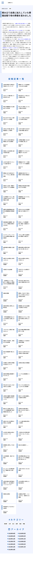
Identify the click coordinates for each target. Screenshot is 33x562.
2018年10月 (11, 558)
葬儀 (25, 531)
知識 (21, 531)
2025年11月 (23, 546)
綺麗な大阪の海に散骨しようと (22, 23)
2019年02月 (11, 552)
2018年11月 (23, 555)
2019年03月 (23, 549)
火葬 (10, 531)
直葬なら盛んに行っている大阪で (17, 30)
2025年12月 (11, 546)
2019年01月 (23, 552)
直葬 (10, 8)
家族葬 (5, 531)
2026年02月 (11, 544)
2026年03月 (23, 541)
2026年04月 (11, 541)
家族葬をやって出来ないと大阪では (11, 48)
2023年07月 (11, 549)
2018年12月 (11, 555)
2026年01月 (23, 544)
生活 (14, 531)
